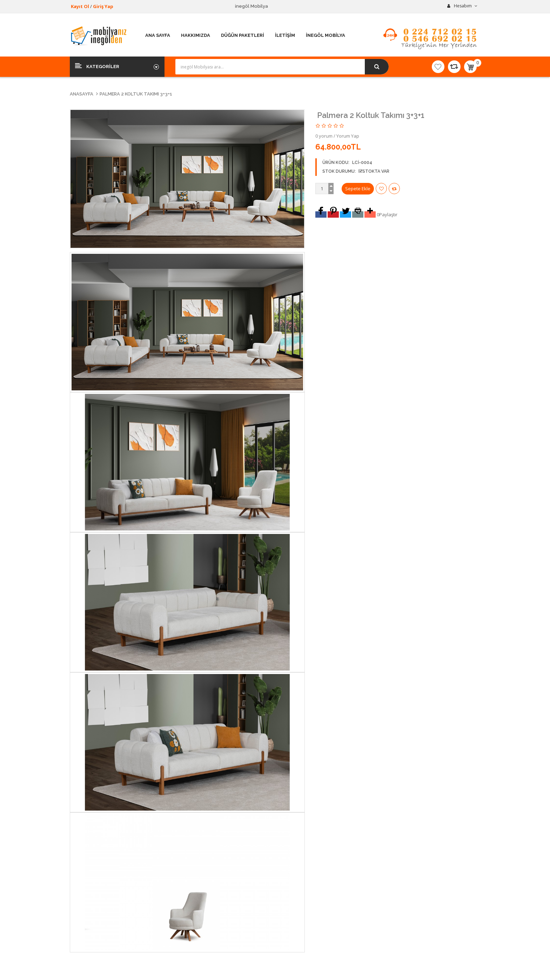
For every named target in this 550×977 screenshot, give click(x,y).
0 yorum (324, 136)
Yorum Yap (347, 136)
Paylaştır (388, 214)
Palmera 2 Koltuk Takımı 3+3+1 (136, 94)
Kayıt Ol (80, 6)
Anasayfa (81, 94)
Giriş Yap (103, 6)
